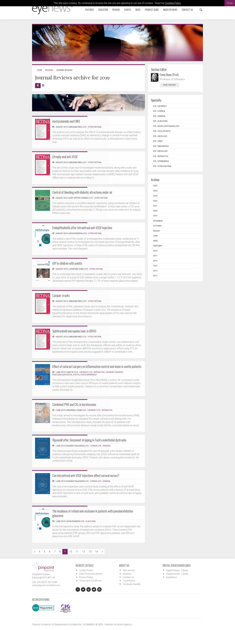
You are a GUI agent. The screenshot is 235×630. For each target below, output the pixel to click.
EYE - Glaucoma (88, 521)
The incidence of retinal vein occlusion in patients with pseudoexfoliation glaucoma (92, 513)
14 (96, 551)
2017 (155, 256)
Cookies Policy (173, 3)
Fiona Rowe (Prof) (169, 74)
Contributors (129, 580)
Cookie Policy (86, 570)
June (155, 236)
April (155, 241)
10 (70, 551)
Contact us (187, 10)
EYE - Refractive (96, 372)
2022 (155, 201)
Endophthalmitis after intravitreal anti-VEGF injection (82, 227)
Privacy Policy (86, 577)
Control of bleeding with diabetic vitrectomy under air (82, 192)
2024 (155, 191)
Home (39, 70)
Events (127, 10)
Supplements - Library (177, 573)
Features (89, 10)
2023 (155, 196)
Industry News (170, 10)
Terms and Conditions (90, 580)
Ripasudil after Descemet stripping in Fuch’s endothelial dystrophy (89, 440)
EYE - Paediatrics (160, 146)
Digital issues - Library (177, 570)
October (157, 226)
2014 (155, 271)
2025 (155, 186)
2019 (155, 216)
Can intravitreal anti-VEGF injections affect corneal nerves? (85, 475)
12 (83, 551)
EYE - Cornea (91, 446)
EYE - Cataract (81, 372)
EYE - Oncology (160, 136)
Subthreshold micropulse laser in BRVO (74, 331)
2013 (155, 276)
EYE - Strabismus (161, 161)
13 (90, 551)
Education (103, 10)
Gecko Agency (124, 624)
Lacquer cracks (61, 295)
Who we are (129, 570)
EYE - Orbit (158, 141)
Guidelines (171, 577)
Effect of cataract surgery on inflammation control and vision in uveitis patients (96, 366)
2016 (155, 261)
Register (127, 573)
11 (77, 551)
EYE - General (104, 446)
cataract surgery (114, 372)
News (137, 10)
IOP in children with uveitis (67, 263)
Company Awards (131, 584)
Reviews (116, 10)
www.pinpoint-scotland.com (46, 585)
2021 (155, 206)
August (156, 231)
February (157, 246)
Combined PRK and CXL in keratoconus (74, 404)
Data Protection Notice (91, 573)
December (158, 221)
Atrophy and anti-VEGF (65, 156)
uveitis (76, 375)
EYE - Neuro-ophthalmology (166, 126)
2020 (155, 211)
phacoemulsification (62, 375)
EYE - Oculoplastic (162, 131)
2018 (155, 251)
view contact (169, 85)
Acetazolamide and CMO (66, 121)
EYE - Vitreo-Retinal (92, 127)
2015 (155, 266)
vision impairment (88, 375)
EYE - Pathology (160, 151)
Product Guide (152, 10)
